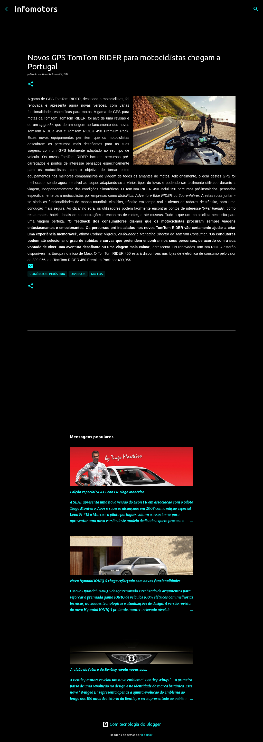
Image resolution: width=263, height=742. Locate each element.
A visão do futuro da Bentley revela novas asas (108, 670)
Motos (97, 274)
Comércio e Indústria (47, 274)
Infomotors (36, 8)
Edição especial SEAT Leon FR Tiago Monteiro (107, 492)
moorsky (147, 734)
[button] (30, 84)
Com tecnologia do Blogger (131, 724)
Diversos (78, 274)
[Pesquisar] (65, 9)
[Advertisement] (131, 382)
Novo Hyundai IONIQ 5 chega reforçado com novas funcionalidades (125, 581)
